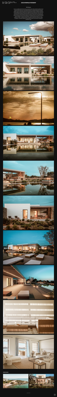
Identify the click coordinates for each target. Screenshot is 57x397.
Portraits (3, 2)
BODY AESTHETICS (11, 2)
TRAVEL (3, 3)
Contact (9, 3)
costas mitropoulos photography (28, 2)
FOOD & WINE (15, 2)
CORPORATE (7, 2)
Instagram (6, 3)
